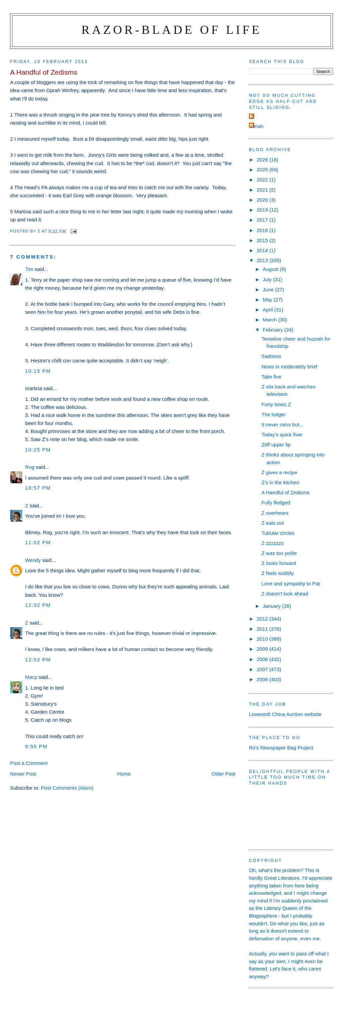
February (273, 330)
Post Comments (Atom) (67, 788)
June (269, 289)
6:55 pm (36, 746)
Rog (30, 467)
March (270, 319)
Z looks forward (279, 563)
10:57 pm (38, 488)
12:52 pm (38, 659)
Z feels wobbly (278, 573)
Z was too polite (279, 553)
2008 (263, 659)
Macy (31, 677)
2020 (263, 200)
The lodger (274, 414)
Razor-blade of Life (171, 30)
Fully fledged (276, 502)
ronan (257, 126)
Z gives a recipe (279, 472)
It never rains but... (282, 424)
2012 (263, 619)
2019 (263, 210)
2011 (263, 629)
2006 (263, 679)
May (268, 299)
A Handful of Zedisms (286, 492)
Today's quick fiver (282, 434)
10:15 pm (38, 371)
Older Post (223, 774)
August (271, 269)
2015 (263, 240)
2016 (263, 230)
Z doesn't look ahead (285, 593)
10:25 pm (38, 449)
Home (124, 774)
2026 (263, 159)
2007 (263, 669)
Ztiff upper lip (276, 444)
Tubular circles (278, 533)
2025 (263, 169)
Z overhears (275, 513)
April (268, 309)
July (268, 279)
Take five (272, 376)
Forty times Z (276, 404)
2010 (263, 639)
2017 (263, 220)
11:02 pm (38, 542)
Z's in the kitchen (280, 482)
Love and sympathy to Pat (291, 583)
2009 (263, 649)
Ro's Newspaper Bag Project (281, 747)
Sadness (271, 356)
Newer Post (23, 774)
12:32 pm (38, 605)
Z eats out (273, 523)
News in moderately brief (289, 366)
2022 (263, 180)
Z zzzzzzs (273, 543)
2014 (263, 250)
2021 (263, 190)
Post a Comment (29, 763)
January (272, 606)
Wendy (33, 560)
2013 (263, 260)
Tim (29, 269)
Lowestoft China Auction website (285, 714)
